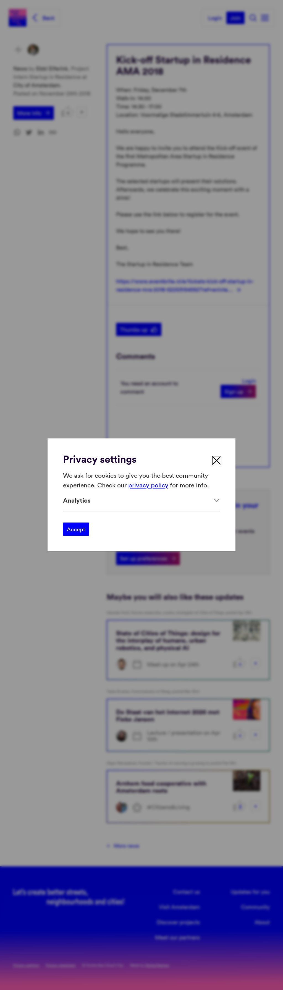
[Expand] (141, 500)
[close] (216, 460)
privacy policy (148, 485)
